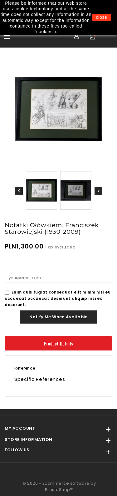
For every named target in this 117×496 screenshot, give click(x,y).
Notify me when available (58, 317)
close (101, 17)
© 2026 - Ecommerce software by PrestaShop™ (59, 486)
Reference (24, 368)
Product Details (58, 343)
